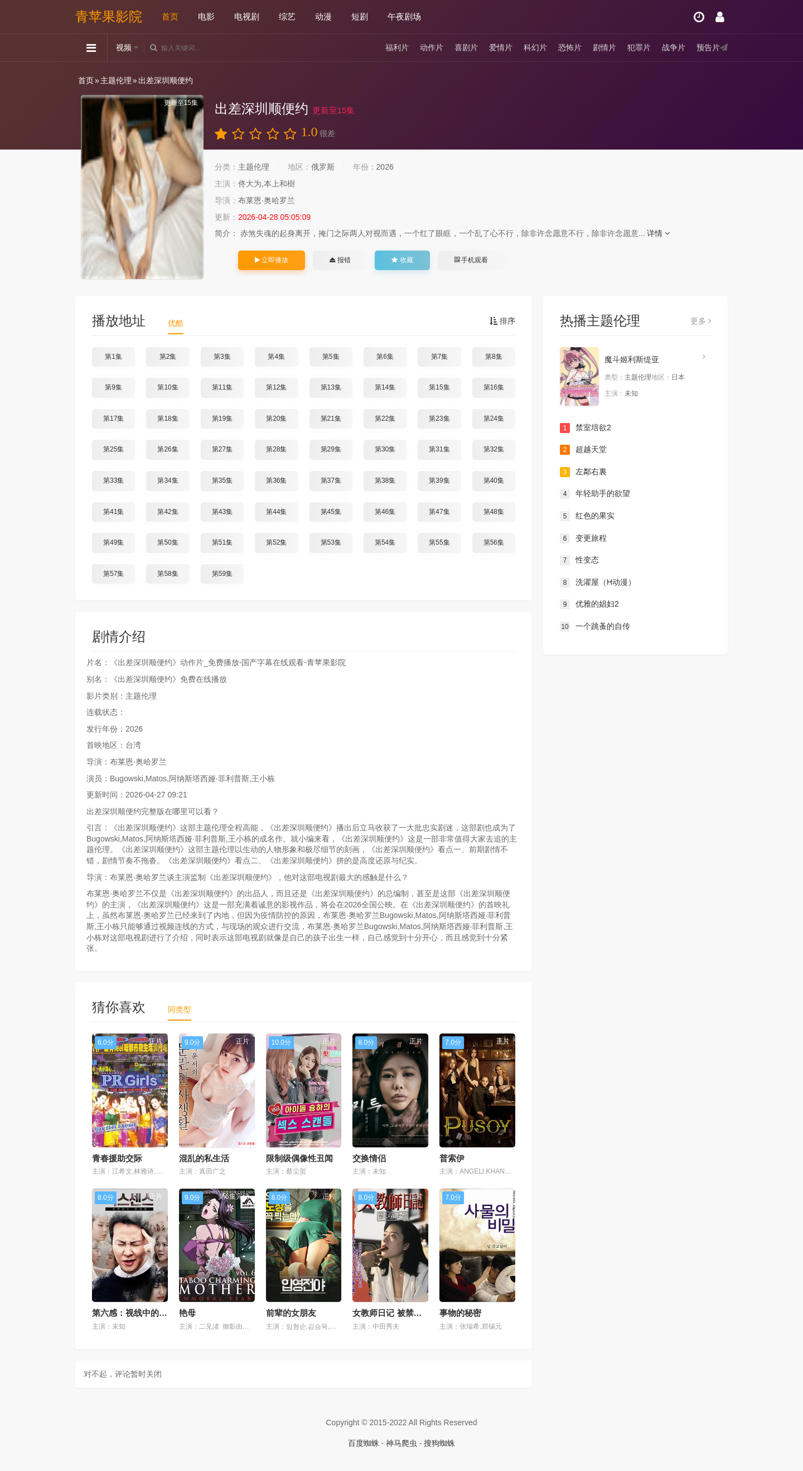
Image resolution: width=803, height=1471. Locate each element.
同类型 (179, 1009)
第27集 (222, 449)
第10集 (167, 387)
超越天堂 (583, 450)
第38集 (385, 480)
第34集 (167, 480)
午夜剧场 (404, 16)
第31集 (439, 449)
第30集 (385, 449)
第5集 (331, 356)
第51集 (222, 542)
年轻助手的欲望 (595, 494)
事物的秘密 (460, 1313)
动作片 (431, 47)
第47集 (439, 512)
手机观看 (471, 260)
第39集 (439, 480)
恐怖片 (570, 47)
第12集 (276, 387)
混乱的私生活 (204, 1158)
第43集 (222, 512)
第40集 (493, 480)
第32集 (493, 449)
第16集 (493, 387)
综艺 (287, 16)
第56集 (493, 542)
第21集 (331, 418)
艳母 (187, 1313)
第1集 (113, 356)
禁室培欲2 (585, 428)
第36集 (276, 480)
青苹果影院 (108, 16)
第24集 (493, 418)
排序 (502, 320)
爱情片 (500, 47)
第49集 (113, 542)
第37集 (331, 480)
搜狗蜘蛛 (439, 1443)
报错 (340, 260)
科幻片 (535, 47)
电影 (206, 16)
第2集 (168, 356)
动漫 (323, 16)
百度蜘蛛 (363, 1443)
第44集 (276, 512)
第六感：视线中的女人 (134, 1313)
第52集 (276, 542)
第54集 (385, 542)
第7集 (439, 356)
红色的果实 (587, 516)
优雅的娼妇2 (589, 604)
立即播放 (271, 260)
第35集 (222, 480)
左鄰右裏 (583, 472)
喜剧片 (466, 47)
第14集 (385, 387)
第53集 (331, 542)
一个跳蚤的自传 (595, 627)
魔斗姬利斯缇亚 (631, 359)
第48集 (493, 512)
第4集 (276, 356)
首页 (170, 16)
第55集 (439, 542)
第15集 (439, 387)
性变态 (579, 560)
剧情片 (604, 47)
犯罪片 (639, 47)
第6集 (385, 356)
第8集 (493, 356)
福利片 (397, 47)
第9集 (113, 387)
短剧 (359, 16)
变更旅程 (583, 538)
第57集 (113, 574)
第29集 (331, 449)
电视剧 (246, 16)
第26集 (167, 449)
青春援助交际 (117, 1158)
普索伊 (452, 1158)
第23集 (439, 418)
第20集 (276, 418)
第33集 (113, 480)
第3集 (222, 356)
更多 (700, 320)
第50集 (167, 542)
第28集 (276, 449)
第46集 (385, 512)
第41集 (113, 512)
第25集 (113, 449)
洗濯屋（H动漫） (598, 583)
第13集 (331, 387)
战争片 (673, 47)
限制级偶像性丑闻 (299, 1158)
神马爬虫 (401, 1443)
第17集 (113, 418)
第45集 (331, 512)
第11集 (222, 387)
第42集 (167, 512)
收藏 (402, 260)
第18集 (167, 418)
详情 (658, 233)
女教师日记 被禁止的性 (395, 1313)
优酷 (175, 323)
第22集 (385, 418)
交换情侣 (369, 1158)
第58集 (167, 574)
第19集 (222, 418)
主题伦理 (116, 80)
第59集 (222, 574)
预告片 (708, 47)
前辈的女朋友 (291, 1313)
